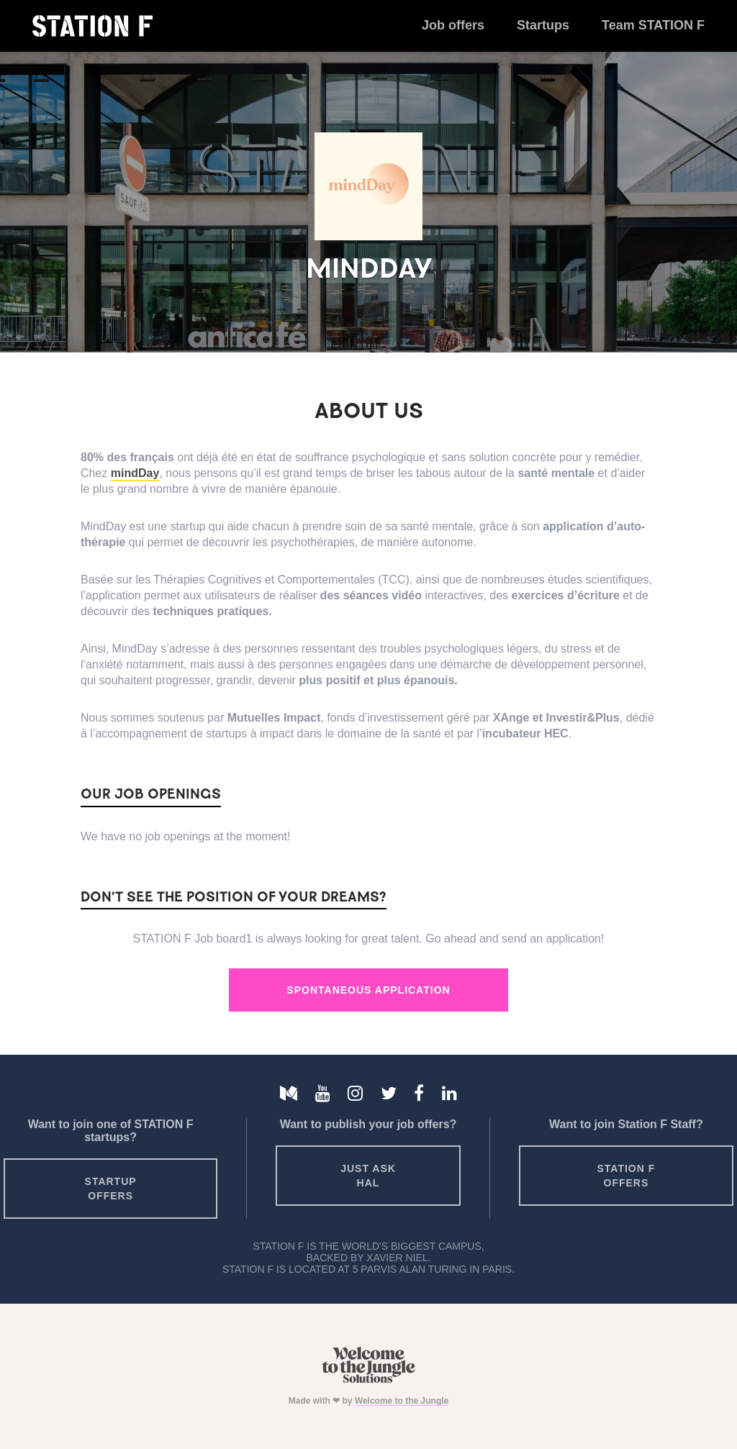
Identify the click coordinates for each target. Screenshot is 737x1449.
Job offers (453, 25)
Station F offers (626, 1176)
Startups (543, 25)
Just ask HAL (368, 1176)
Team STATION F (653, 25)
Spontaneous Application (368, 990)
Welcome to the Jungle (401, 1401)
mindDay (135, 473)
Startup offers (111, 1189)
